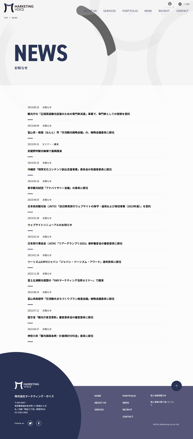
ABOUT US (100, 402)
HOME (97, 395)
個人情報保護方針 (158, 395)
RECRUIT (127, 409)
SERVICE (99, 409)
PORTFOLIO (129, 395)
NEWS (126, 402)
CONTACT (128, 416)
